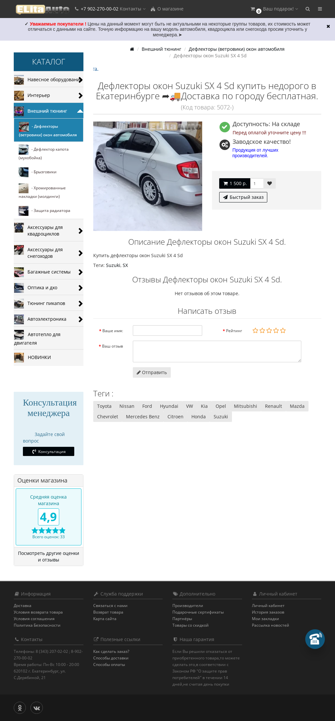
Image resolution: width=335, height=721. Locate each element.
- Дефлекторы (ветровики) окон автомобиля (48, 130)
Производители (187, 605)
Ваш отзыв (112, 346)
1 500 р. (234, 183)
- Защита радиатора (44, 211)
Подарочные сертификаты (198, 612)
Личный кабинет (268, 605)
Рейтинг (234, 330)
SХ (125, 265)
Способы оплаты (109, 664)
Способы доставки (111, 658)
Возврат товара (108, 612)
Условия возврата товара (38, 612)
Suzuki (113, 265)
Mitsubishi (245, 406)
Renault (273, 406)
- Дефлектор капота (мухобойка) (44, 153)
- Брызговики (38, 172)
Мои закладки (265, 618)
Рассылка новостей (270, 625)
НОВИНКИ (32, 358)
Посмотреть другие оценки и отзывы (48, 556)
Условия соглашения (34, 618)
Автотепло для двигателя (37, 338)
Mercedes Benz (143, 416)
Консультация (48, 451)
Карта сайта (104, 618)
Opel (221, 406)
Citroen (176, 416)
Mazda (297, 406)
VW (189, 406)
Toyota (104, 406)
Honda (198, 416)
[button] (273, 9)
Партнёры (182, 618)
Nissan (126, 406)
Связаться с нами (110, 605)
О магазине (167, 9)
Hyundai (169, 406)
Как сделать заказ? (111, 651)
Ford (147, 406)
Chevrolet (107, 416)
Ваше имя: (112, 330)
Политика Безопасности (37, 625)
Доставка (22, 605)
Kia (204, 406)
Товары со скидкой (190, 625)
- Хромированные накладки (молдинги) (42, 191)
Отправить (152, 372)
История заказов (268, 612)
